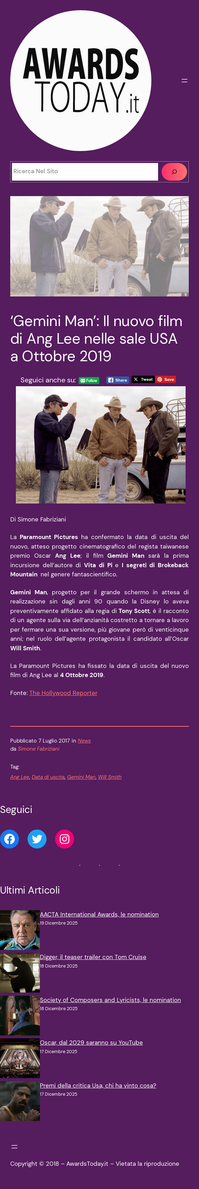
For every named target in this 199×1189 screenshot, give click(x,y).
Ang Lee (19, 777)
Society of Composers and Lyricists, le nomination (110, 1000)
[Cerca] (174, 172)
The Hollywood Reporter (63, 693)
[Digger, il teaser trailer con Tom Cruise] (20, 974)
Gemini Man (81, 777)
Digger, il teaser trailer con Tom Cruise (93, 957)
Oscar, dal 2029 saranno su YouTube (91, 1042)
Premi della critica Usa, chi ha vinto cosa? (98, 1085)
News (84, 741)
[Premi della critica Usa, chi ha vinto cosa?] (20, 1102)
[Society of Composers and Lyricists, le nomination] (20, 1017)
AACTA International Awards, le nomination (99, 914)
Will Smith (110, 777)
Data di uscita (48, 777)
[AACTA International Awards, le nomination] (20, 931)
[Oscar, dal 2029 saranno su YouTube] (20, 1059)
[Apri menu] (184, 80)
